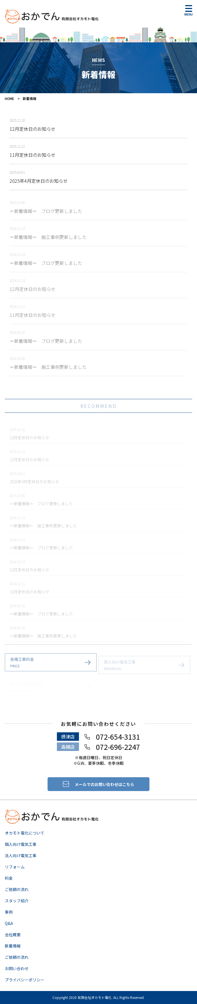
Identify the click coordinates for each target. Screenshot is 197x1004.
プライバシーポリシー (24, 980)
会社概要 (13, 934)
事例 (9, 912)
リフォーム (15, 867)
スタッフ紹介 (17, 900)
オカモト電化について (24, 833)
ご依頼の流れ (17, 889)
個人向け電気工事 (21, 844)
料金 (9, 878)
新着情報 (13, 946)
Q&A (9, 923)
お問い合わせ (17, 968)
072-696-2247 (118, 747)
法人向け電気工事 (21, 855)
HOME (9, 98)
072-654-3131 (118, 736)
